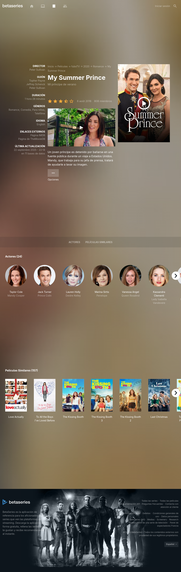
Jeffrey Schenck (35, 84)
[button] (16, 285)
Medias (150, 519)
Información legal (131, 513)
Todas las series (149, 500)
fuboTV (75, 66)
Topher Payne (37, 80)
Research (173, 519)
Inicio (51, 66)
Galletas (146, 513)
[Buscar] (175, 6)
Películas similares (98, 242)
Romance (98, 66)
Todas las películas (169, 500)
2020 (86, 66)
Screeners (162, 519)
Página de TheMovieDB (31, 138)
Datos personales (169, 516)
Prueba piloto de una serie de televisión (148, 522)
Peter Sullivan (37, 69)
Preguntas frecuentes (152, 504)
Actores (74, 242)
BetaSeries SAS (137, 519)
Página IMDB (37, 135)
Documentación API (130, 504)
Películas (62, 66)
